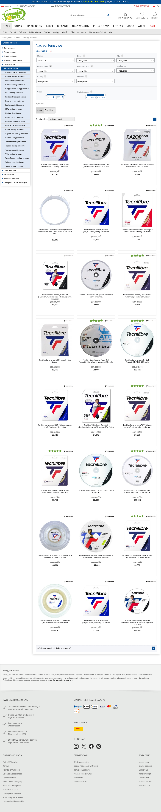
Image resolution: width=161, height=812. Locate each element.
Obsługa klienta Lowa (12, 793)
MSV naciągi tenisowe (13, 109)
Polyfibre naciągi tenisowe (15, 121)
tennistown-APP (80, 782)
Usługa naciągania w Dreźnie (86, 766)
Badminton (34, 26)
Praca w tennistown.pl (83, 774)
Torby (47, 32)
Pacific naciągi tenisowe (14, 117)
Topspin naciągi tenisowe (15, 146)
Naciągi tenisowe (11, 68)
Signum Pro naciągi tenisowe (16, 134)
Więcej (142, 26)
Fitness (118, 26)
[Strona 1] (154, 119)
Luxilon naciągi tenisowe (14, 105)
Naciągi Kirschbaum (13, 113)
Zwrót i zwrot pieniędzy (12, 782)
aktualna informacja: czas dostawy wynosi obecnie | (80, 1)
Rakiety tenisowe (10, 56)
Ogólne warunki (9, 778)
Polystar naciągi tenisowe (15, 125)
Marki (111, 32)
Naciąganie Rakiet (97, 32)
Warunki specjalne (10, 789)
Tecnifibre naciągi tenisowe (15, 142)
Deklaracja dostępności (12, 774)
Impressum (78, 778)
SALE (153, 26)
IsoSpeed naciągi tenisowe (15, 97)
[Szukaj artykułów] (87, 15)
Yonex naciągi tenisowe (14, 166)
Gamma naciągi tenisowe (15, 85)
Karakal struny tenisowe (14, 101)
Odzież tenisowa (10, 52)
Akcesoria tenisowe (11, 179)
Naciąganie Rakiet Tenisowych (16, 183)
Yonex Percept (145, 774)
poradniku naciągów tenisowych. (60, 680)
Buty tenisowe (9, 48)
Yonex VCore (144, 786)
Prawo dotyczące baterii (13, 797)
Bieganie (62, 26)
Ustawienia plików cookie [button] (13, 801)
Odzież (13, 32)
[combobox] (7, 6)
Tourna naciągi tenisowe (14, 150)
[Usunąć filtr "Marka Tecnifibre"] (49, 110)
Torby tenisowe (10, 64)
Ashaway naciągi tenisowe (15, 72)
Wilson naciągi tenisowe (14, 162)
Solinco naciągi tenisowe (14, 138)
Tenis (6, 26)
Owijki (65, 32)
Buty (5, 32)
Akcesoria (81, 32)
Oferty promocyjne (81, 762)
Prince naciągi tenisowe (14, 129)
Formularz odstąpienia (12, 786)
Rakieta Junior (35, 32)
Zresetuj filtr (41, 51)
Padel (49, 26)
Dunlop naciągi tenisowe (14, 80)
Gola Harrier (144, 778)
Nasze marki (144, 762)
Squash (19, 26)
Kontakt (6, 766)
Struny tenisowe (145, 766)
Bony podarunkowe (82, 770)
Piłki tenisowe (9, 174)
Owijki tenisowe (10, 170)
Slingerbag (143, 770)
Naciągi (56, 32)
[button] (124, 16)
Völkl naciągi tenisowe (13, 154)
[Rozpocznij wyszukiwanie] (107, 15)
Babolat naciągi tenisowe (15, 76)
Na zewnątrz (80, 26)
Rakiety (22, 32)
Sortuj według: (42, 119)
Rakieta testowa (145, 782)
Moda (130, 26)
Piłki (73, 32)
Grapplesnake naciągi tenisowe (17, 89)
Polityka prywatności (11, 770)
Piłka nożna (101, 26)
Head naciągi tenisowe (14, 93)
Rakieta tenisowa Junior (13, 60)
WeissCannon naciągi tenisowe (17, 158)
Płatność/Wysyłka (10, 762)
